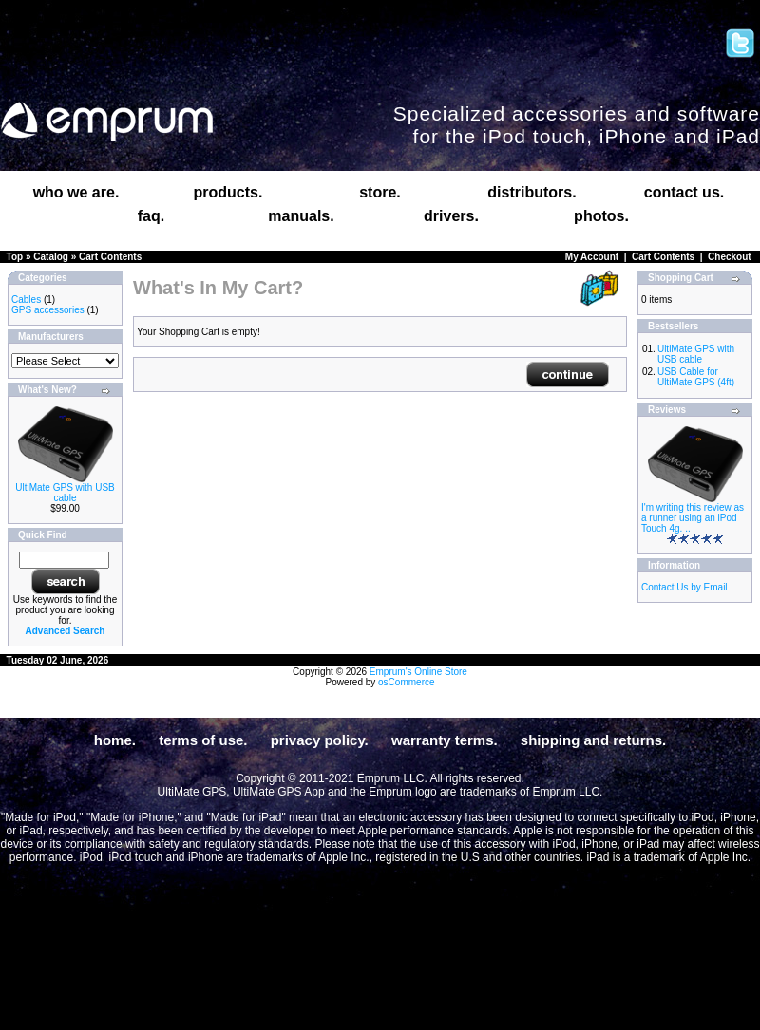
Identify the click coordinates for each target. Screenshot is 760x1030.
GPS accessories (48, 310)
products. (228, 192)
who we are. (76, 192)
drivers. (451, 216)
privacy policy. (320, 740)
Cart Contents (110, 257)
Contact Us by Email (684, 587)
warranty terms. (444, 740)
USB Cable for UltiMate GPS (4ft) (695, 376)
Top (15, 257)
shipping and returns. (593, 740)
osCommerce (406, 682)
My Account (591, 257)
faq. (151, 216)
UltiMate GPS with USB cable (64, 492)
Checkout (729, 257)
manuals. (300, 216)
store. (380, 192)
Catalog (50, 257)
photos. (601, 216)
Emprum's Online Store (418, 671)
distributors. (531, 192)
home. (115, 740)
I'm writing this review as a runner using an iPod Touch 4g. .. (692, 518)
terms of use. (203, 740)
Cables (26, 299)
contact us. (684, 192)
